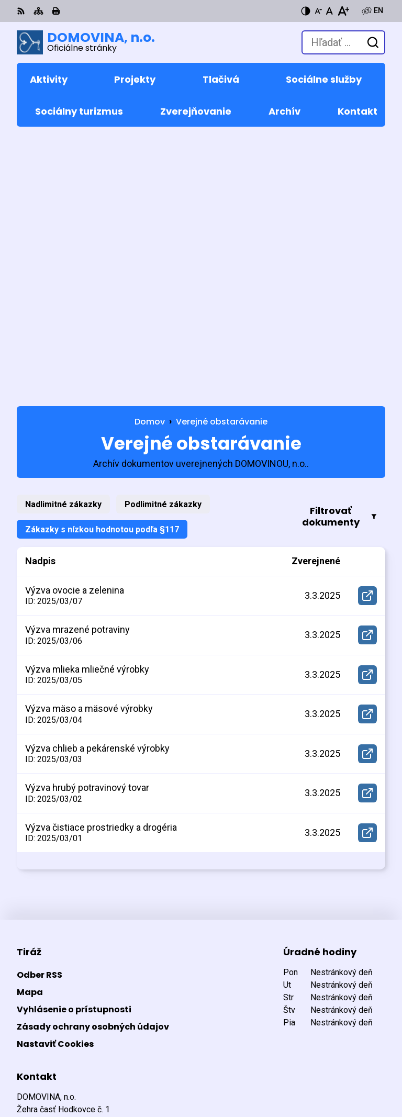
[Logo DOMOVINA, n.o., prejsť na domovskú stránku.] (86, 42)
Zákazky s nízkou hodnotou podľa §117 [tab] (102, 266)
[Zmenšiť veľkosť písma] (318, 11)
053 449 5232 (42, 922)
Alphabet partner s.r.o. (160, 1061)
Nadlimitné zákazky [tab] (63, 241)
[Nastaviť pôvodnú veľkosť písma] (329, 11)
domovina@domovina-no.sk (72, 935)
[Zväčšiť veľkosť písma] (343, 11)
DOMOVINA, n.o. (141, 1075)
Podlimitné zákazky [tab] (163, 241)
